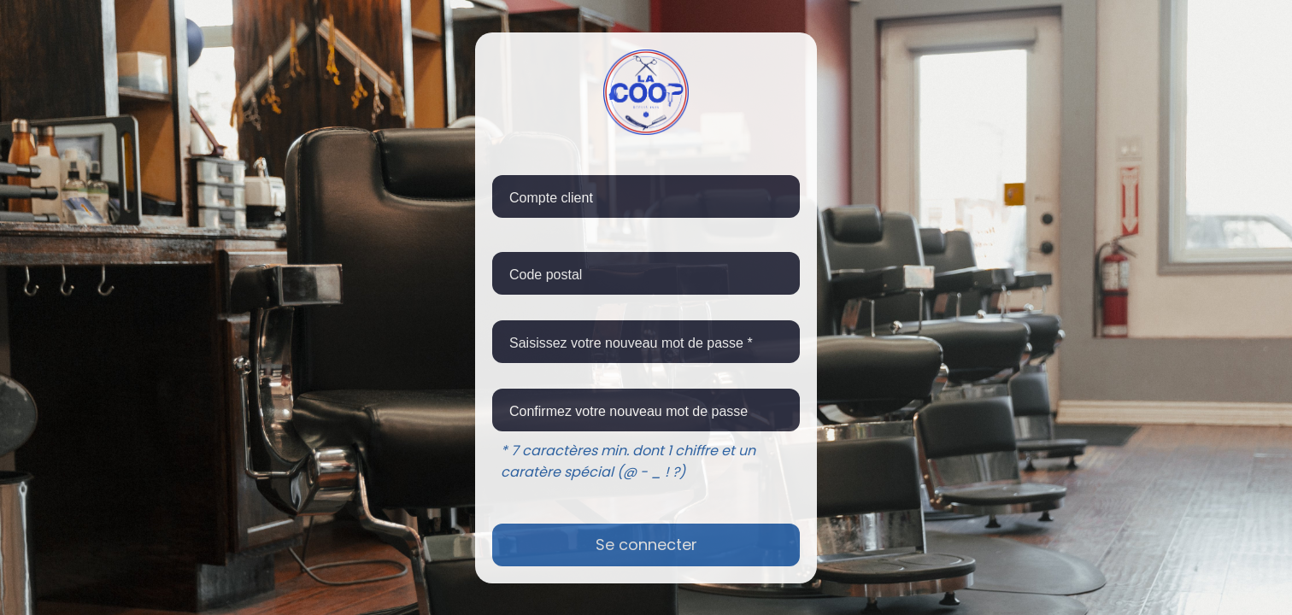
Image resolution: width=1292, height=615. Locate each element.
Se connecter (646, 544)
